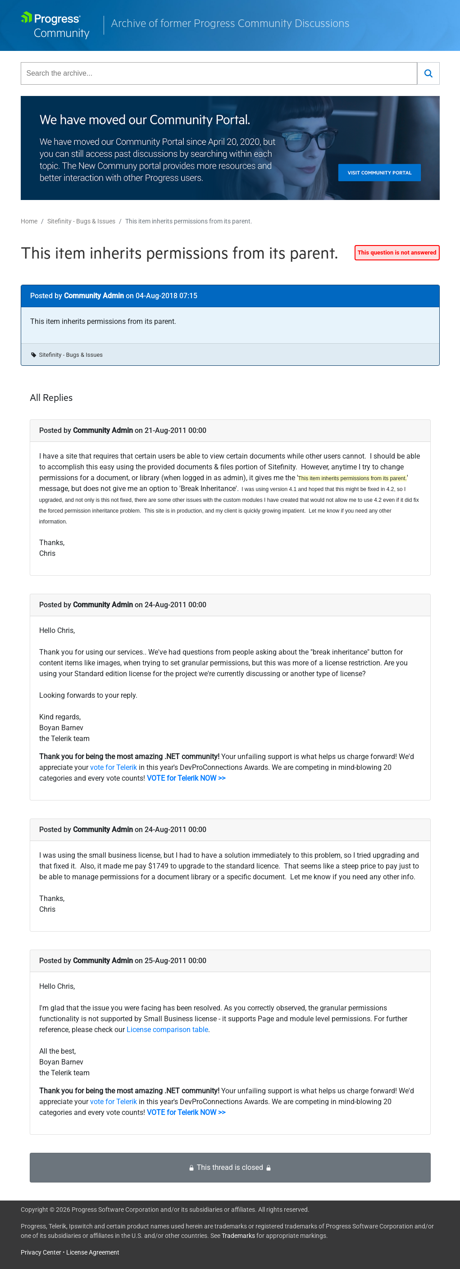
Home (29, 221)
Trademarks (238, 1235)
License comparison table (167, 1029)
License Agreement (92, 1252)
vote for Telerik (113, 767)
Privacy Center (41, 1252)
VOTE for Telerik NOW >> (186, 778)
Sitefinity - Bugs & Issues (81, 221)
